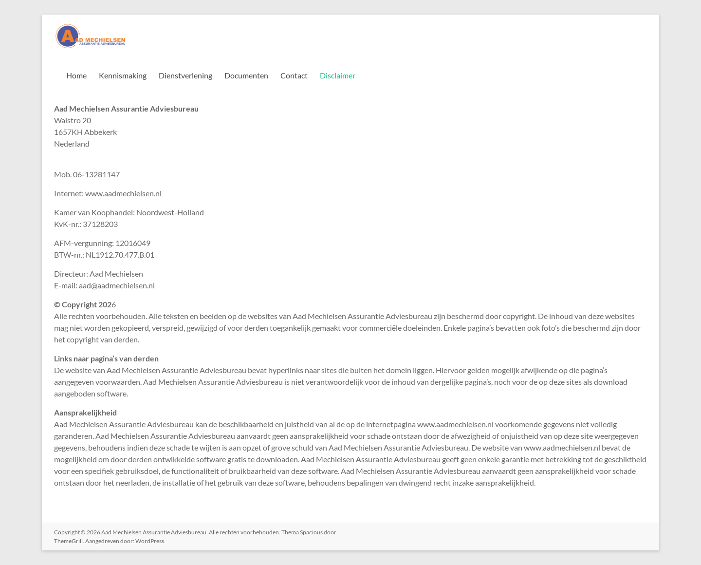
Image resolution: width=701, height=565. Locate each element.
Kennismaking (123, 75)
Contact (294, 75)
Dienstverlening (185, 75)
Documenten (246, 75)
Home (76, 75)
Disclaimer (337, 75)
